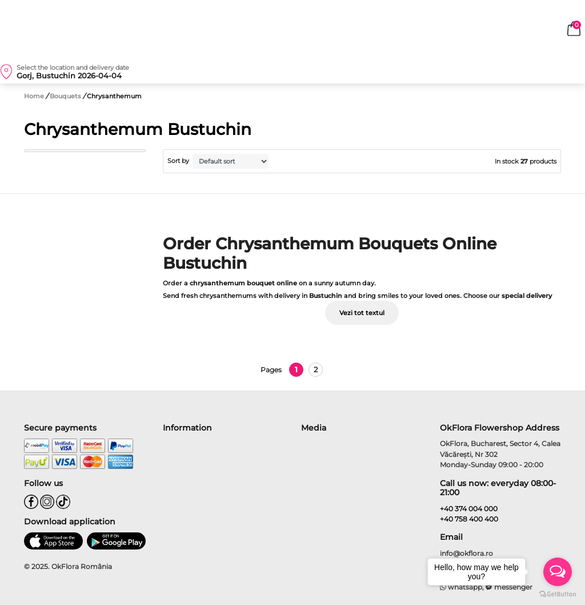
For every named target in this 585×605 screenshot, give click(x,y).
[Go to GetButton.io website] (557, 593)
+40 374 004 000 (469, 508)
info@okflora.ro (466, 553)
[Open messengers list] (557, 572)
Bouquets (66, 96)
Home (34, 96)
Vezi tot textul (361, 313)
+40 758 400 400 (469, 519)
